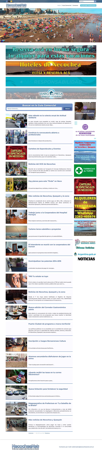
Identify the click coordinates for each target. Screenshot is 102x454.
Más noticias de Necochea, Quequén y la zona (48, 196)
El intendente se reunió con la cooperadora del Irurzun (49, 246)
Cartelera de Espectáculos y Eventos (44, 149)
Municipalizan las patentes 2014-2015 (44, 261)
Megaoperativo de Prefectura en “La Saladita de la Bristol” (49, 404)
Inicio (59, 5)
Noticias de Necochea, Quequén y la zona (46, 292)
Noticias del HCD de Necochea (41, 164)
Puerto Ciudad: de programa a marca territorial (49, 324)
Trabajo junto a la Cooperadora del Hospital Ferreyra (47, 214)
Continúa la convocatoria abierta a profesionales (43, 134)
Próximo (47, 433)
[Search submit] (95, 1)
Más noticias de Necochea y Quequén (45, 420)
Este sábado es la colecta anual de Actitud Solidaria (47, 117)
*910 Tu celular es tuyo (38, 276)
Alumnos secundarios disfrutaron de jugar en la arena (49, 357)
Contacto (75, 5)
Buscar (68, 108)
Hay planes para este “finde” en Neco (45, 181)
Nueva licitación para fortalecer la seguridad (48, 389)
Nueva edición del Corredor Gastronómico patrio (47, 308)
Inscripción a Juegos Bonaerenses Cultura (47, 341)
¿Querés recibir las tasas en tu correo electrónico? (44, 373)
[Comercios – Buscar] (34, 108)
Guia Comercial (66, 5)
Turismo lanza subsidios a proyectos (44, 229)
